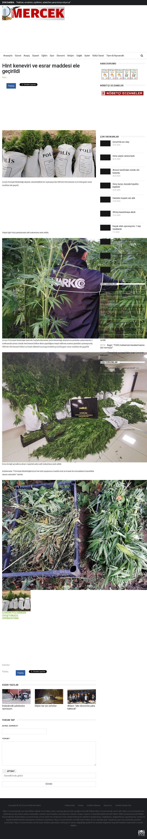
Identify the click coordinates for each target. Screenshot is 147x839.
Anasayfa (7, 55)
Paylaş (11, 86)
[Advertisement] (112, 29)
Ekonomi (61, 55)
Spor (52, 55)
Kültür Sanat (98, 55)
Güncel (18, 55)
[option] (56, 2)
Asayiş (27, 55)
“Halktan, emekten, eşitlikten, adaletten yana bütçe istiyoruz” (43, 2)
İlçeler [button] (87, 55)
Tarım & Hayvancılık (115, 55)
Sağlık (79, 55)
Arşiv (4, 77)
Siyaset (35, 55)
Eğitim (44, 55)
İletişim (70, 55)
